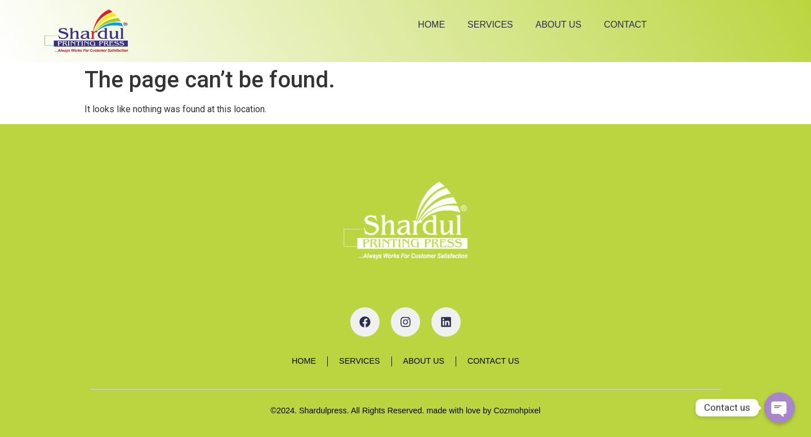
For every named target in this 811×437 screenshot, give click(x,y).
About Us (559, 24)
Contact (625, 24)
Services (490, 24)
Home (431, 24)
